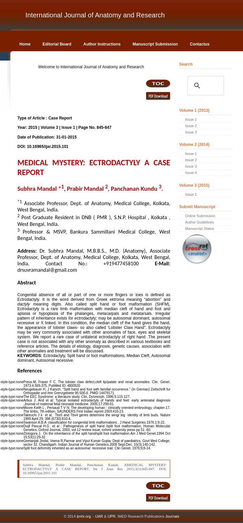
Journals (171, 516)
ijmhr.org (84, 516)
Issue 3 (191, 132)
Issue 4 (191, 173)
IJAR (99, 516)
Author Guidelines (199, 222)
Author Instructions (101, 44)
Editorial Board (56, 44)
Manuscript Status (199, 229)
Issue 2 (191, 126)
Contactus (200, 44)
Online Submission (200, 216)
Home (24, 44)
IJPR (112, 516)
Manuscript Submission (155, 44)
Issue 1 (191, 119)
